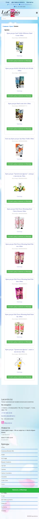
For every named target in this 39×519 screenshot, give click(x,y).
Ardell (3, 454)
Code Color (4, 480)
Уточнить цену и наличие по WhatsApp (19, 61)
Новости (3, 503)
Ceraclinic (4, 477)
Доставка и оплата (18, 2)
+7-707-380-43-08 (13, 4)
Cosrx (3, 484)
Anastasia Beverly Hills (7, 451)
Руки (11, 26)
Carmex (3, 469)
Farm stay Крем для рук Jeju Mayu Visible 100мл (19, 138)
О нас (7, 2)
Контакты (30, 2)
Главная (5, 26)
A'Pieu (3, 447)
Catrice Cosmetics (6, 473)
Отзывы (3, 511)
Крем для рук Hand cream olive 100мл (19, 103)
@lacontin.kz (8, 423)
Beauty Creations (6, 462)
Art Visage (4, 458)
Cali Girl (3, 466)
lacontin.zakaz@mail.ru (26, 4)
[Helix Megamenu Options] (37, 13)
